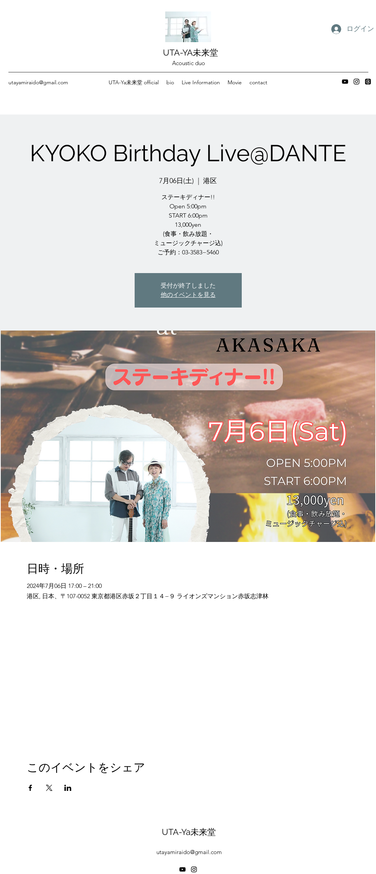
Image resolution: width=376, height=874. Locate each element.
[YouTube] (345, 81)
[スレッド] (368, 81)
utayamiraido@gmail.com (38, 82)
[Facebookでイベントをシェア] (30, 788)
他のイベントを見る (188, 294)
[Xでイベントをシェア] (49, 788)
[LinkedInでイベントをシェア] (68, 788)
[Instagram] (356, 81)
